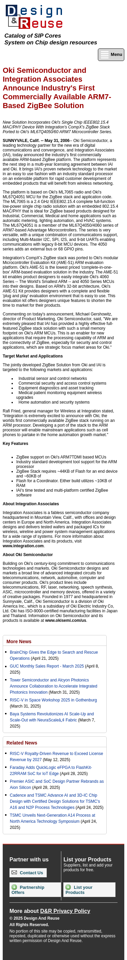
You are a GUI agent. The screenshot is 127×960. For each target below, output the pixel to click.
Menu (111, 54)
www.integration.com (23, 546)
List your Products (78, 889)
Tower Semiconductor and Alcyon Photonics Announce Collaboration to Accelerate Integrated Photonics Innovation (53, 686)
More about (49, 911)
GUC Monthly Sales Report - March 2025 (47, 666)
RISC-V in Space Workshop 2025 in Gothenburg (53, 700)
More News (18, 641)
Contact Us (27, 872)
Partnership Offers (28, 889)
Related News (21, 742)
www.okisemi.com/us (65, 620)
